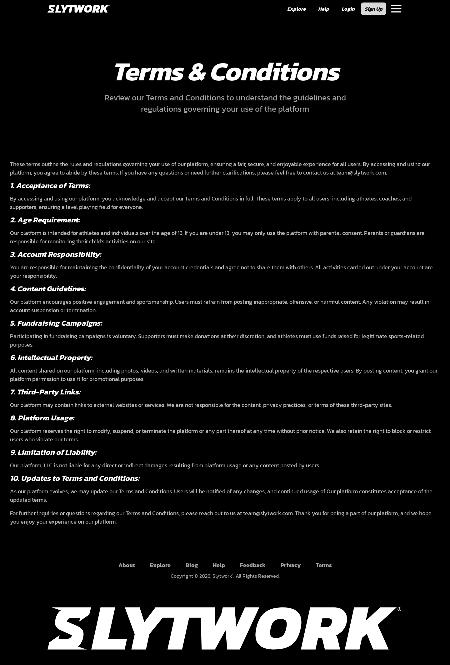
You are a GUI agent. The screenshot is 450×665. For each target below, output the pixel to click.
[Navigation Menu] (396, 9)
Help (219, 565)
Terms (324, 565)
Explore (160, 565)
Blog (192, 565)
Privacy (291, 565)
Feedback (253, 565)
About (126, 565)
